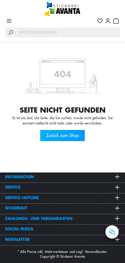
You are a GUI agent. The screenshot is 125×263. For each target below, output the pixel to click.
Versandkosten (96, 251)
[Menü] (9, 21)
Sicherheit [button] (62, 208)
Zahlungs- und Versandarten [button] (62, 219)
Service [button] (62, 187)
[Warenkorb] (116, 21)
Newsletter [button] (62, 239)
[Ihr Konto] (108, 21)
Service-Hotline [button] (62, 198)
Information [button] (62, 177)
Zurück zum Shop (62, 135)
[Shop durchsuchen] (68, 32)
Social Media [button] (62, 229)
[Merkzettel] (100, 21)
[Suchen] (10, 32)
